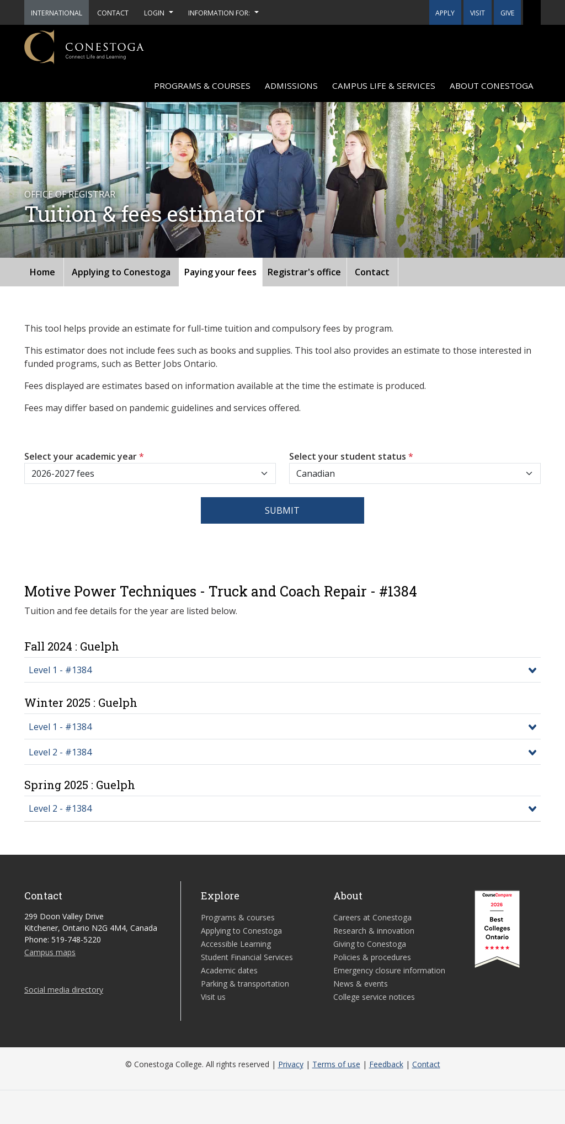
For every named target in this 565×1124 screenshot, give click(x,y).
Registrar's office (304, 272)
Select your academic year (84, 456)
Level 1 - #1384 (60, 670)
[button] (532, 12)
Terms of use (336, 1064)
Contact (372, 272)
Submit (282, 510)
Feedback (386, 1064)
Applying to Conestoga (121, 272)
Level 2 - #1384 (60, 752)
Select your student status (351, 456)
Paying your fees (220, 272)
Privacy (290, 1064)
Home (42, 272)
